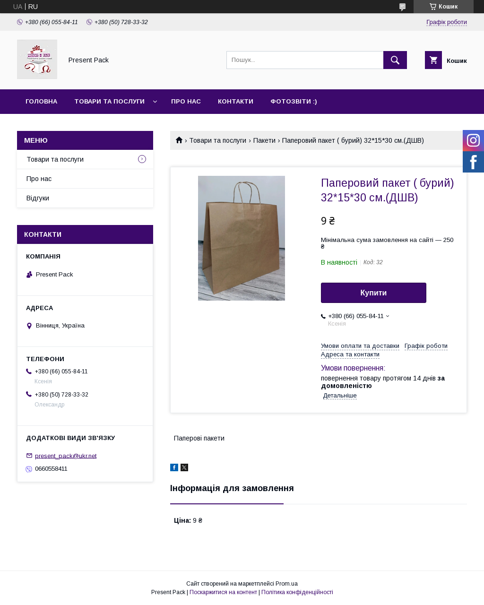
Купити (374, 293)
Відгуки (37, 198)
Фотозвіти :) (293, 101)
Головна (41, 101)
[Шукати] (395, 60)
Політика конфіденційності (297, 592)
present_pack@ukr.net (65, 455)
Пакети (264, 140)
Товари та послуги (109, 101)
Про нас (186, 101)
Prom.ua (287, 583)
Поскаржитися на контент (223, 592)
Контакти (235, 101)
